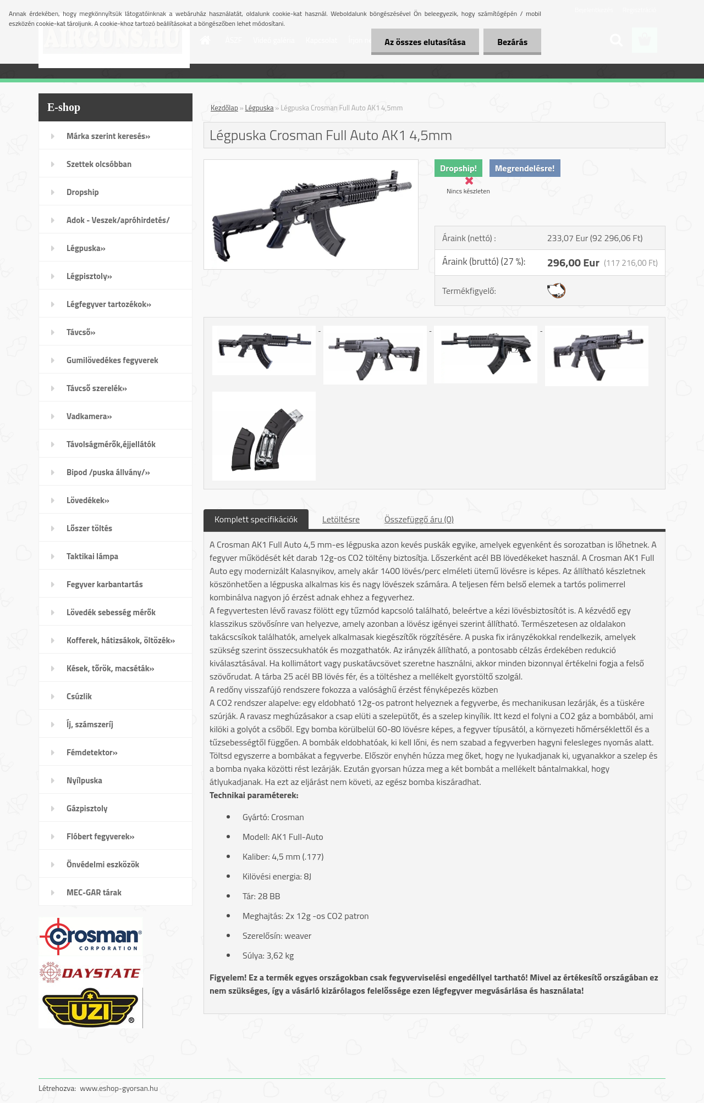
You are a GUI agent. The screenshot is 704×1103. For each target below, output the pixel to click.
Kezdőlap (224, 107)
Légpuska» (86, 248)
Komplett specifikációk (256, 519)
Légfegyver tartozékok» (109, 304)
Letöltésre (341, 519)
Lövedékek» (88, 500)
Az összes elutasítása (424, 41)
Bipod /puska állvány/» (108, 472)
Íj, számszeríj (90, 724)
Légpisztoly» (89, 276)
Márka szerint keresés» (108, 136)
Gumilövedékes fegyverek (112, 360)
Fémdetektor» (92, 752)
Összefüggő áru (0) (419, 519)
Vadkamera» (89, 416)
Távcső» (81, 332)
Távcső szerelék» (97, 388)
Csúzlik (79, 696)
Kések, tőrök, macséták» (111, 668)
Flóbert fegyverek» (101, 836)
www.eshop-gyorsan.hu (119, 1088)
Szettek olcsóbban (99, 164)
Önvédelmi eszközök (103, 864)
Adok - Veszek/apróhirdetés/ (118, 220)
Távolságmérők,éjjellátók (111, 444)
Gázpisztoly (87, 808)
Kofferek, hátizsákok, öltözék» (121, 640)
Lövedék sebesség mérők (111, 612)
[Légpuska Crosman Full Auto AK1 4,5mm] (311, 164)
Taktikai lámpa (92, 556)
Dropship (83, 192)
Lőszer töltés (89, 528)
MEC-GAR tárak (94, 892)
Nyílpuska (84, 780)
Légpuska (259, 107)
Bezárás (512, 41)
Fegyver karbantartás (105, 584)
